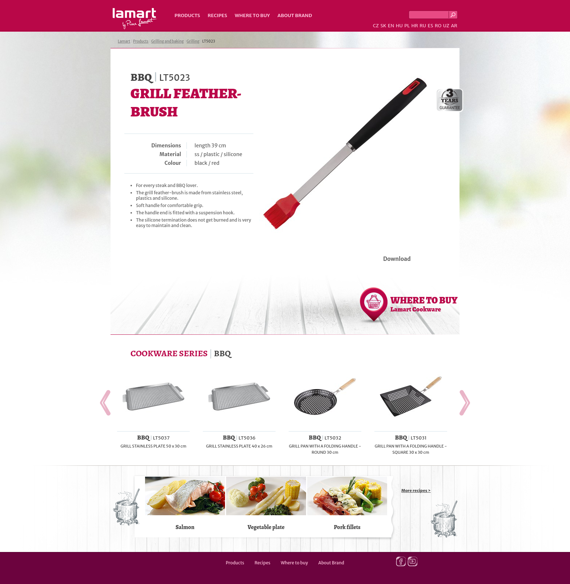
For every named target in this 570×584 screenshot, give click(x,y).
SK (383, 26)
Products (187, 15)
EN (391, 26)
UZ (446, 26)
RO (438, 26)
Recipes (217, 15)
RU (423, 26)
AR (454, 26)
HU (399, 26)
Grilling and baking (167, 41)
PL (407, 26)
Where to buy (252, 15)
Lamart (134, 18)
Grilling (192, 41)
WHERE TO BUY (424, 304)
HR (414, 26)
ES (430, 26)
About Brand (294, 15)
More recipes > (416, 490)
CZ (376, 26)
